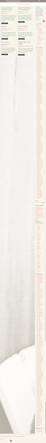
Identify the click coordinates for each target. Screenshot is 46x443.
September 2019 (40, 55)
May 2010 (38, 123)
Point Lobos (5, 42)
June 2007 (39, 171)
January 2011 (39, 112)
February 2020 (39, 52)
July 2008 (38, 153)
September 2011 (39, 101)
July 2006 (38, 186)
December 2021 (39, 50)
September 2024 (40, 48)
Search (37, 200)
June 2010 (38, 122)
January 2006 (39, 194)
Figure (39, 36)
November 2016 (39, 70)
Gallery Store (39, 28)
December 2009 (39, 130)
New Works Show (39, 207)
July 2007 (38, 169)
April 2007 (39, 400)
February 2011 (39, 111)
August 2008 (39, 152)
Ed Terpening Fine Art (13, 1)
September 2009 (40, 134)
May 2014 (38, 73)
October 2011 (39, 100)
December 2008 (39, 146)
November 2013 (39, 77)
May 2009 (39, 366)
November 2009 (40, 131)
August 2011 (39, 103)
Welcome (38, 25)
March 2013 (39, 81)
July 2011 (38, 104)
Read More (5, 23)
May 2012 (38, 92)
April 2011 (38, 108)
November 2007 (40, 164)
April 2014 (39, 74)
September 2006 (40, 183)
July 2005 (38, 198)
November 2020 (40, 51)
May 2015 (38, 298)
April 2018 (39, 66)
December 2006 (39, 179)
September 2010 (40, 118)
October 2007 (39, 165)
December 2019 (39, 54)
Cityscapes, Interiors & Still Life (40, 33)
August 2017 (39, 69)
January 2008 (39, 161)
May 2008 (39, 156)
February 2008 (39, 160)
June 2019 (38, 58)
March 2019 (39, 62)
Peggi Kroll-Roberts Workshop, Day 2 (39, 237)
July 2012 (38, 317)
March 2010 (39, 126)
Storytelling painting (39, 215)
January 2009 (39, 145)
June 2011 (38, 332)
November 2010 (39, 115)
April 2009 (39, 141)
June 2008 (39, 154)
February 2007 (39, 176)
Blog (17, 434)
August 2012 (39, 89)
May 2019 (38, 59)
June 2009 (39, 138)
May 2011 (38, 107)
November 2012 (39, 85)
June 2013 (38, 78)
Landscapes (40, 29)
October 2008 (39, 149)
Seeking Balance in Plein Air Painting (38, 258)
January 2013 (39, 84)
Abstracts (40, 37)
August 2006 (39, 184)
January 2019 (39, 63)
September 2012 (40, 88)
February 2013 (39, 82)
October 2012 (39, 313)
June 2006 (39, 187)
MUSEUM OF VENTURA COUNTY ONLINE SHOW (40, 210)
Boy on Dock (22, 26)
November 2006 (40, 180)
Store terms (40, 40)
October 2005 (39, 195)
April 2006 (39, 190)
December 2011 (39, 97)
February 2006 (39, 419)
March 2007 (39, 175)
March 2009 (39, 142)
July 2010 (38, 120)
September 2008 (40, 150)
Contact (38, 44)
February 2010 (39, 127)
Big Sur (4, 26)
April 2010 (39, 351)
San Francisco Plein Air (39, 228)
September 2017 (40, 67)
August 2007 (39, 168)
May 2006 (39, 188)
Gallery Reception (40, 429)
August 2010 (39, 119)
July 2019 (38, 283)
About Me (38, 43)
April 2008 (39, 157)
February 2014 (39, 302)
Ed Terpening (5, 13)
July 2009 (38, 137)
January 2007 (39, 404)
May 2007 (39, 172)
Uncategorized (39, 431)
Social (38, 41)
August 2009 (39, 135)
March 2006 (39, 191)
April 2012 (39, 93)
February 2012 (39, 96)
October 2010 (39, 116)
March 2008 (39, 385)
